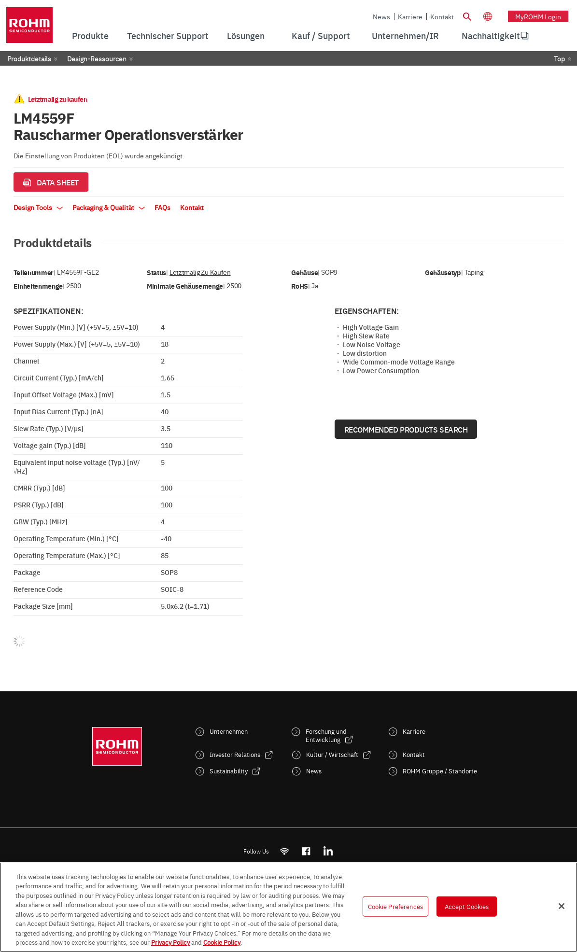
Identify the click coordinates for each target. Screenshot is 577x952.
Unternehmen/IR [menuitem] (405, 35)
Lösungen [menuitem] (246, 35)
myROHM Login (538, 16)
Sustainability (229, 771)
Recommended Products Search (406, 429)
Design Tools (38, 207)
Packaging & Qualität (108, 207)
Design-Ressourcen (97, 58)
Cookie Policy (221, 942)
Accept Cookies (467, 906)
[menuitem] (491, 35)
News (381, 16)
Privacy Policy (170, 942)
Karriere (410, 16)
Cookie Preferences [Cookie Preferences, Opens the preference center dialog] (395, 906)
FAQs (162, 207)
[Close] (561, 906)
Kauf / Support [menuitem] (321, 35)
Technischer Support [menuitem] (168, 35)
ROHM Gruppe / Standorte (440, 771)
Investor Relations (235, 754)
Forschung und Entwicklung (326, 735)
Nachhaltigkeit (491, 35)
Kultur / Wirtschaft (332, 754)
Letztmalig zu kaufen (199, 272)
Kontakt (442, 16)
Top (559, 58)
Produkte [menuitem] (90, 35)
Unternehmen (229, 731)
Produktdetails (29, 58)
